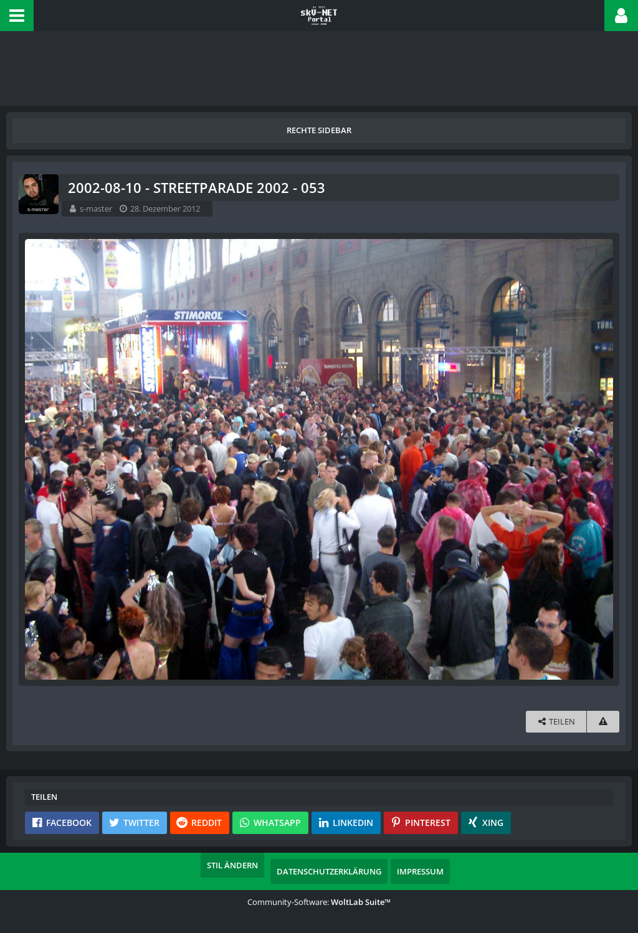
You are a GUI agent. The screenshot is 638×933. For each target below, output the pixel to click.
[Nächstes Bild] (600, 459)
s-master (96, 208)
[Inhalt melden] (603, 722)
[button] (17, 15)
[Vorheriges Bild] (37, 459)
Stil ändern (232, 865)
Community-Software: (319, 901)
